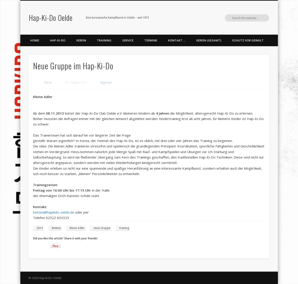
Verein (81, 40)
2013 (40, 228)
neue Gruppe (102, 228)
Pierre (48, 82)
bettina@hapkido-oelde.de (53, 212)
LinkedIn (256, 18)
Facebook (237, 18)
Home (34, 40)
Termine (150, 40)
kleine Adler (77, 228)
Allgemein (106, 82)
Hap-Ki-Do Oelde (51, 17)
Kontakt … (176, 40)
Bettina (56, 228)
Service (128, 40)
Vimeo (247, 18)
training (124, 228)
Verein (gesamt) (208, 40)
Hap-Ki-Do (57, 40)
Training (104, 40)
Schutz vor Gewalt (248, 40)
